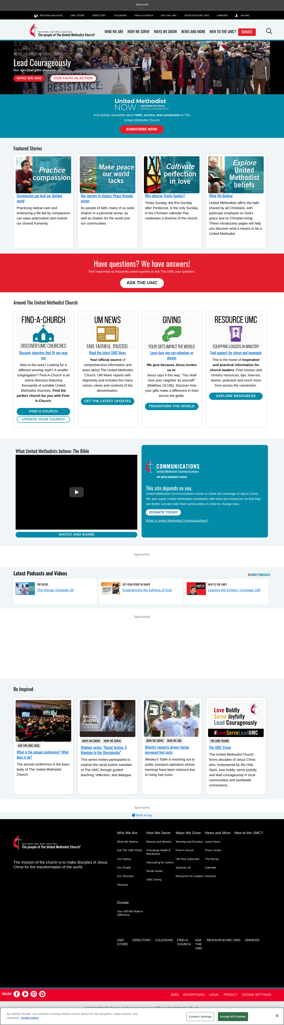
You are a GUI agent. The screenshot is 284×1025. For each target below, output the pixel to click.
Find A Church (43, 411)
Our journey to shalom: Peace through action (107, 198)
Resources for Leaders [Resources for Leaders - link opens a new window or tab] (190, 876)
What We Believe (221, 196)
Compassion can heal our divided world (39, 198)
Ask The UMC (142, 282)
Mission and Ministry (159, 841)
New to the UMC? (222, 31)
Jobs (174, 995)
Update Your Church (43, 419)
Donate (247, 31)
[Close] (277, 1015)
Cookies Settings (200, 1016)
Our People (124, 867)
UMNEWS (222, 15)
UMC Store (78, 15)
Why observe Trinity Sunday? (165, 196)
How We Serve (138, 31)
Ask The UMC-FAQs (28, 745)
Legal (214, 995)
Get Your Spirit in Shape (136, 584)
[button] (269, 32)
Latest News (212, 841)
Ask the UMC (169, 15)
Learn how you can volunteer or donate (171, 355)
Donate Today (163, 512)
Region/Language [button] (48, 15)
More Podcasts (260, 575)
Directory (99, 15)
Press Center (213, 850)
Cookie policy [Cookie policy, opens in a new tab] (30, 1017)
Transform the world (172, 406)
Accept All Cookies (233, 1016)
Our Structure (125, 876)
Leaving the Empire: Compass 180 (234, 590)
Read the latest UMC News (107, 353)
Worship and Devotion (189, 841)
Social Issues (154, 871)
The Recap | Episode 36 (55, 590)
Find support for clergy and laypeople (236, 353)
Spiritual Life (183, 867)
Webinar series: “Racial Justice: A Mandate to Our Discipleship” (104, 750)
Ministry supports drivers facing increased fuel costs (167, 749)
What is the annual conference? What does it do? (43, 754)
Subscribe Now (141, 129)
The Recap (42, 584)
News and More (193, 31)
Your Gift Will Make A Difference (130, 913)
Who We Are (113, 31)
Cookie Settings (256, 995)
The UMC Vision (219, 741)
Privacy (231, 995)
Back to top (142, 815)
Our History (124, 859)
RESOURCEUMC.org (197, 15)
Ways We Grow (165, 31)
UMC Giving (153, 879)
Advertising (194, 995)
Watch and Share (76, 535)
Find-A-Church (143, 15)
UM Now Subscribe (187, 859)
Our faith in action (73, 78)
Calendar (120, 15)
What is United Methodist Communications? (177, 521)
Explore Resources (236, 396)
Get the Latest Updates (107, 401)
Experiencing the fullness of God (147, 590)
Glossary (122, 884)
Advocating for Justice (159, 862)
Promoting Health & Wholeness (158, 852)
